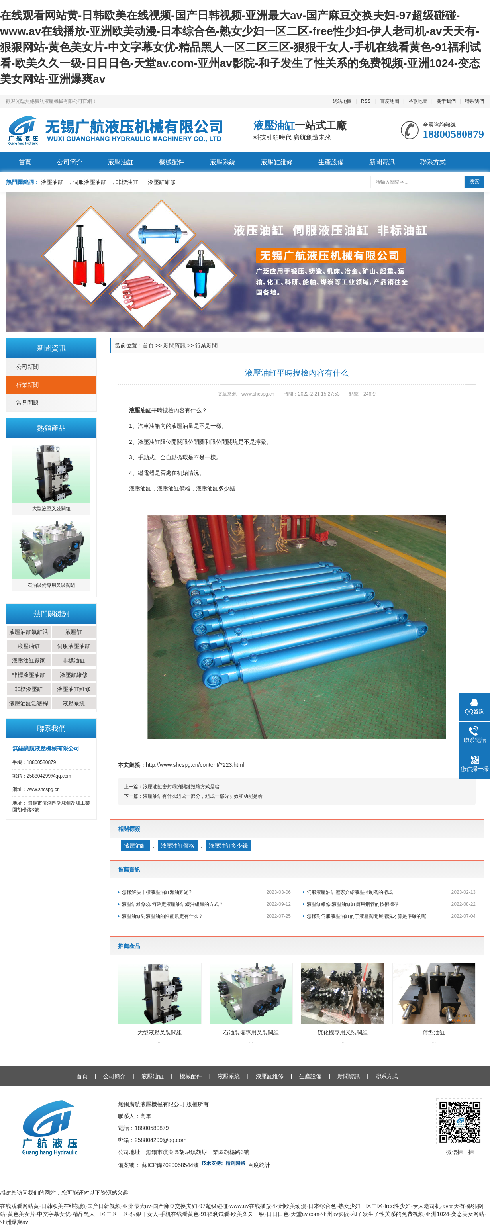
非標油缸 (74, 660)
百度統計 (259, 1165)
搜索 (474, 181)
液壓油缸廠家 (28, 660)
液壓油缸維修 (73, 689)
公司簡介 (69, 162)
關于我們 (446, 101)
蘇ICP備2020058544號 (170, 1165)
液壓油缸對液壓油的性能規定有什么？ (206, 916)
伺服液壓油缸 (73, 646)
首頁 (25, 162)
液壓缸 (73, 632)
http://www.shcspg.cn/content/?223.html (195, 765)
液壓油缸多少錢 (228, 845)
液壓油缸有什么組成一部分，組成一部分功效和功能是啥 (203, 796)
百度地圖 (389, 101)
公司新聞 (27, 367)
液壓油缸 (120, 162)
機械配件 (171, 162)
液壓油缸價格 (177, 845)
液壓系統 (222, 162)
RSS (366, 101)
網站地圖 (342, 101)
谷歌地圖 (417, 101)
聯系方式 (433, 162)
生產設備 (331, 162)
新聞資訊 (382, 162)
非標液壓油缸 (28, 675)
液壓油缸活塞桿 (28, 703)
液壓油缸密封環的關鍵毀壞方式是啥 (181, 786)
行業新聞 (27, 385)
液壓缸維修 (277, 162)
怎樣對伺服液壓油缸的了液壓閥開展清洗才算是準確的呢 (391, 916)
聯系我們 (474, 101)
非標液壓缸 (29, 689)
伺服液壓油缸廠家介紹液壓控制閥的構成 (391, 892)
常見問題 (27, 403)
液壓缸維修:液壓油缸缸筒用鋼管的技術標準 (391, 904)
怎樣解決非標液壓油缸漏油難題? (206, 892)
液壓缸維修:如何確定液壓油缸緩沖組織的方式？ (206, 904)
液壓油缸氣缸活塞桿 (28, 638)
